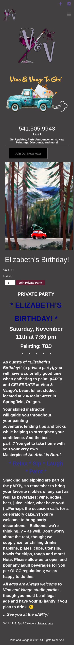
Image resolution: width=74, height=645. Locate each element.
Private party (45, 623)
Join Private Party (30, 282)
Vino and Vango (19, 640)
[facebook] (60, 4)
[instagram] (69, 4)
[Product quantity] (10, 282)
